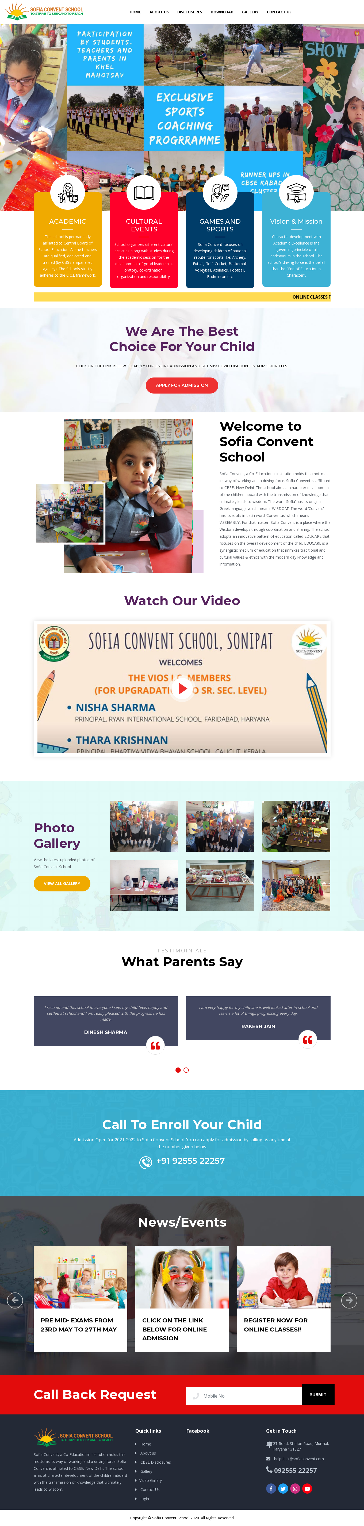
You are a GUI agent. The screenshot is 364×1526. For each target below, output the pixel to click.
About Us (159, 11)
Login (144, 1498)
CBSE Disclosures (155, 1462)
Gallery (250, 11)
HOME (135, 11)
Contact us (279, 11)
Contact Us (150, 1489)
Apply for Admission (182, 385)
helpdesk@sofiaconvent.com (299, 1458)
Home (145, 1444)
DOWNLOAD (222, 11)
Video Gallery (150, 1480)
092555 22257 (295, 1470)
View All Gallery (62, 883)
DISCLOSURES (189, 11)
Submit (318, 1395)
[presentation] (15, 1300)
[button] (178, 1070)
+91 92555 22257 (190, 1160)
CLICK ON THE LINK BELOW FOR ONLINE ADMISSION (174, 1329)
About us (148, 1453)
